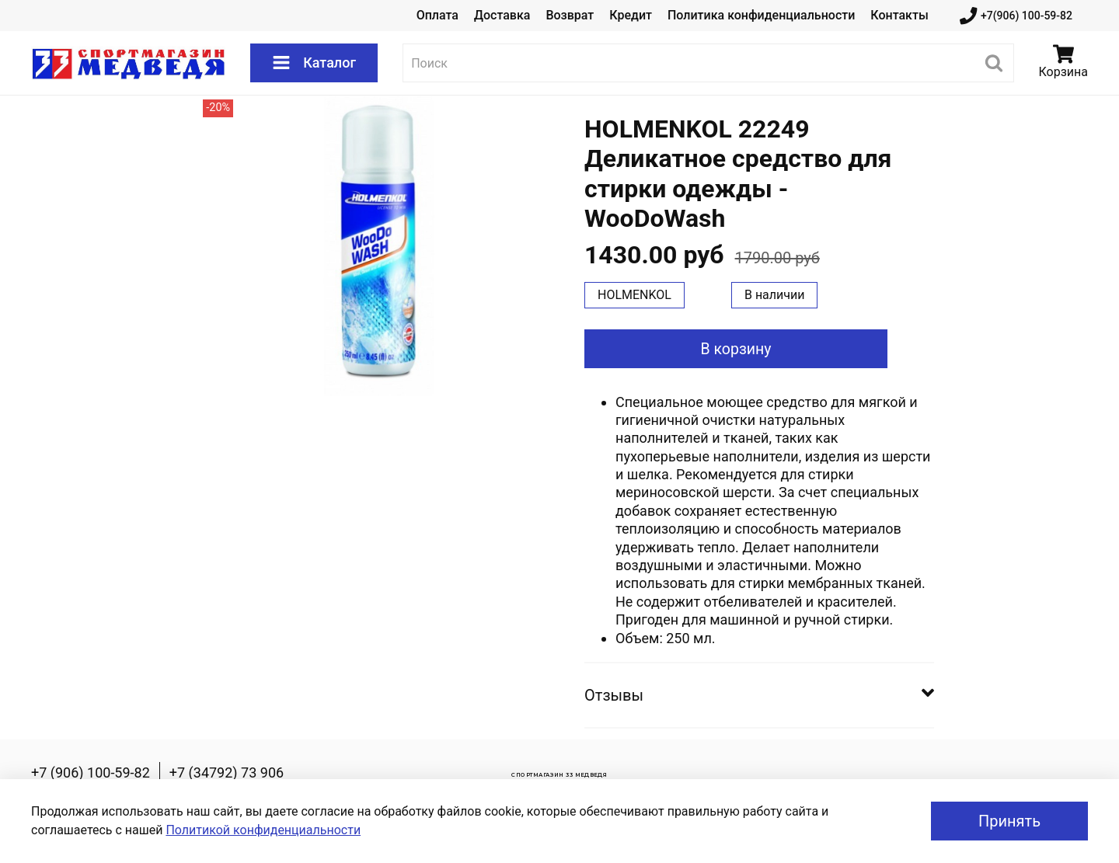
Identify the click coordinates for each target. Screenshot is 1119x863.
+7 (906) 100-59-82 (90, 772)
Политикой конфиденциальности (263, 830)
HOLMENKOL (634, 294)
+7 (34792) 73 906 (226, 772)
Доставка (502, 15)
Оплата (437, 15)
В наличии (774, 294)
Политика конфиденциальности (761, 15)
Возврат (570, 15)
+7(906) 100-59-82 (1016, 16)
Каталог (314, 63)
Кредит (630, 15)
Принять (1009, 821)
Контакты (899, 15)
